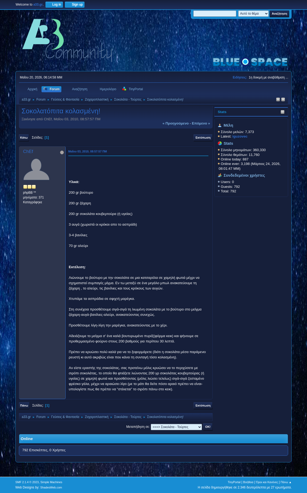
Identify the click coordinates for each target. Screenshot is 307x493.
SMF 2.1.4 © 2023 (27, 482)
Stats (222, 112)
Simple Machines (51, 482)
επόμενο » (201, 123)
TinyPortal (234, 482)
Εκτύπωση (203, 137)
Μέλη (228, 125)
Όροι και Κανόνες (267, 482)
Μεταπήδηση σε (137, 427)
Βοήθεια (248, 482)
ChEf (28, 151)
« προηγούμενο (175, 123)
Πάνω (24, 405)
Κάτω (24, 137)
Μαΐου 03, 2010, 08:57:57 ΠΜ (87, 151)
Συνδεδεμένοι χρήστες (244, 175)
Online (27, 439)
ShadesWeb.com (51, 487)
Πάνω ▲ (286, 482)
